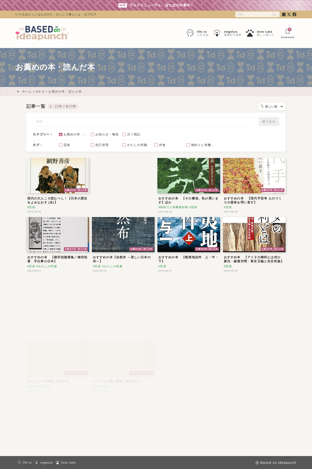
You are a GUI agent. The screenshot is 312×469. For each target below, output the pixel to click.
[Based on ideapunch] (42, 33)
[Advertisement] (123, 188)
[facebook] (294, 14)
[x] (289, 14)
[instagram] (284, 14)
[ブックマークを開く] (287, 33)
